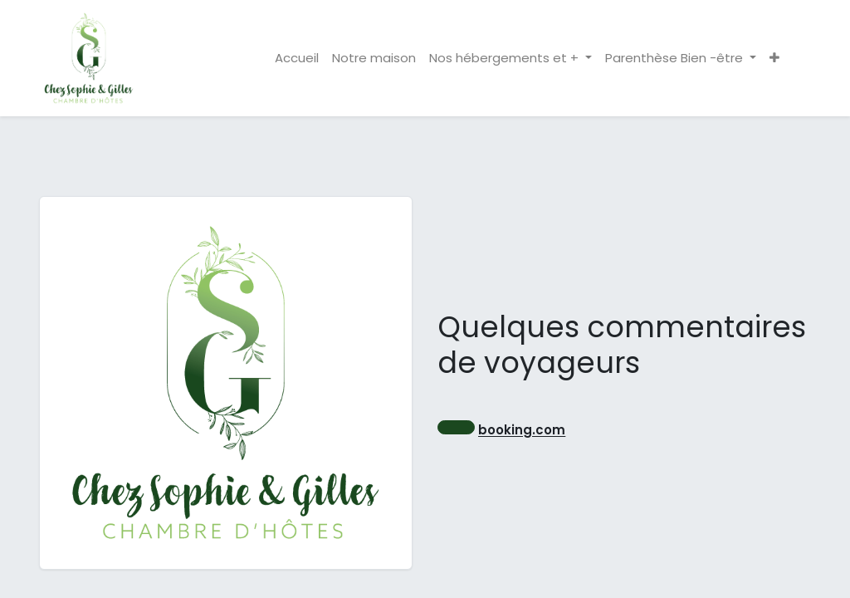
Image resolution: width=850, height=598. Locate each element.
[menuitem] (296, 58)
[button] (774, 58)
